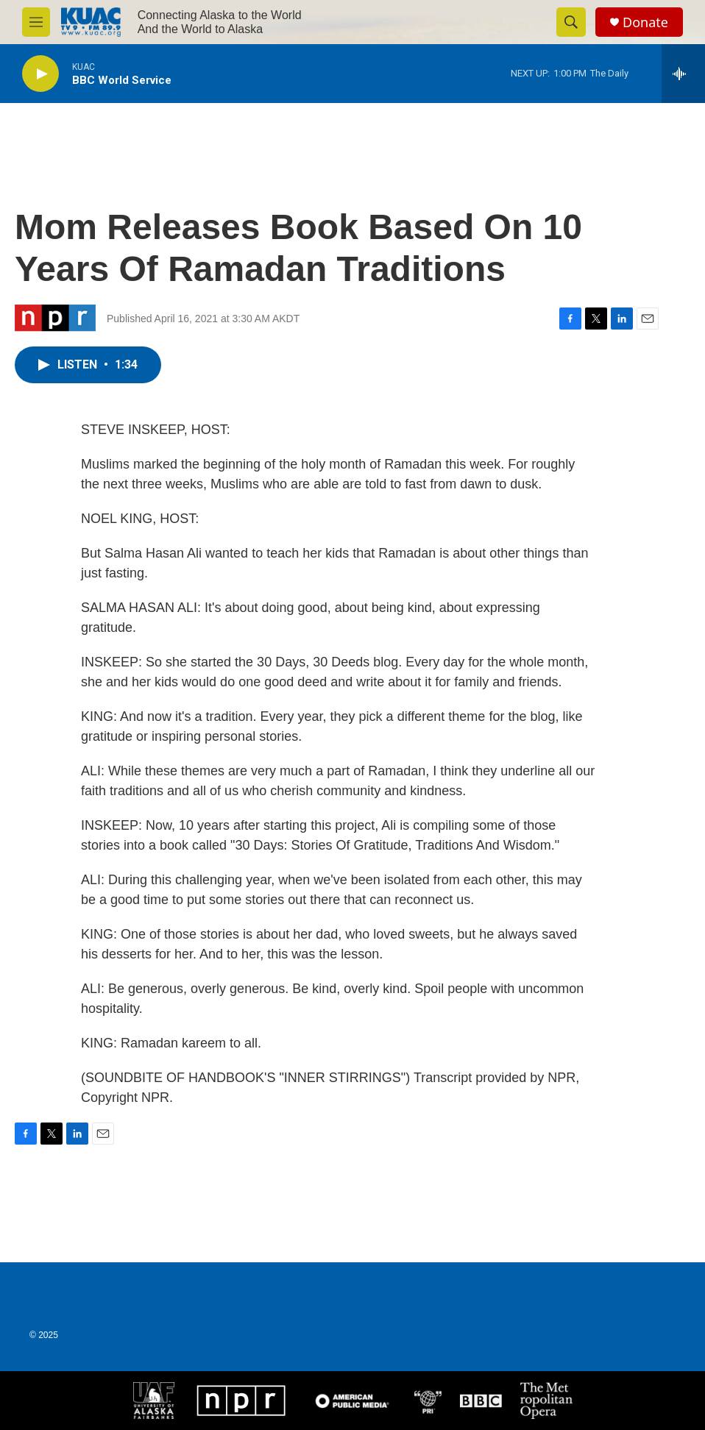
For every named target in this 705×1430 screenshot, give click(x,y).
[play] (40, 73)
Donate (645, 22)
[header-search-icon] (571, 22)
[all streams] (683, 73)
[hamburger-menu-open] (36, 22)
